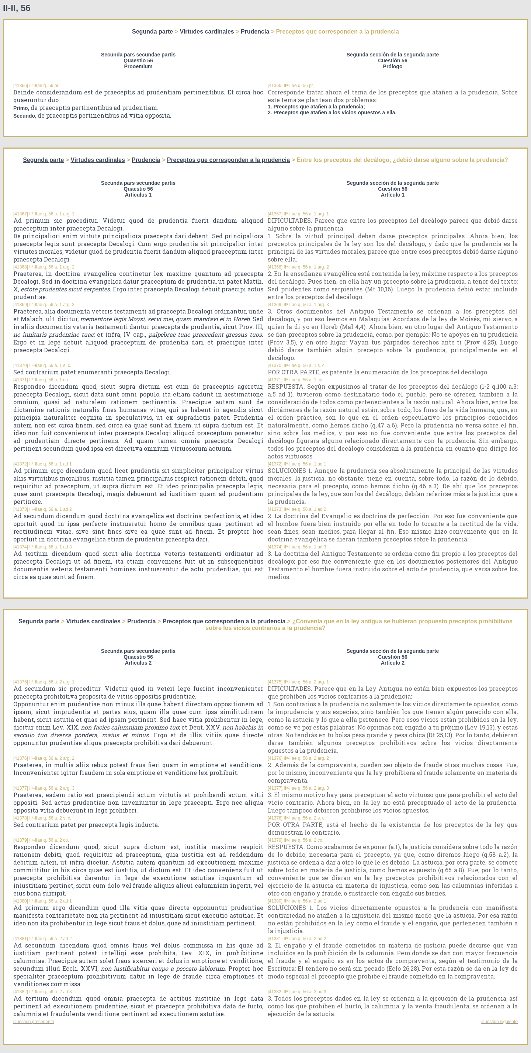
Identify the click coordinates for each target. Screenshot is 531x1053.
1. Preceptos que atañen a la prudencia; (316, 107)
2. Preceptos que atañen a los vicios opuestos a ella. (332, 112)
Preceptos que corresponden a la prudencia (228, 160)
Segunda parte (152, 31)
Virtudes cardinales (207, 31)
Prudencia (255, 31)
